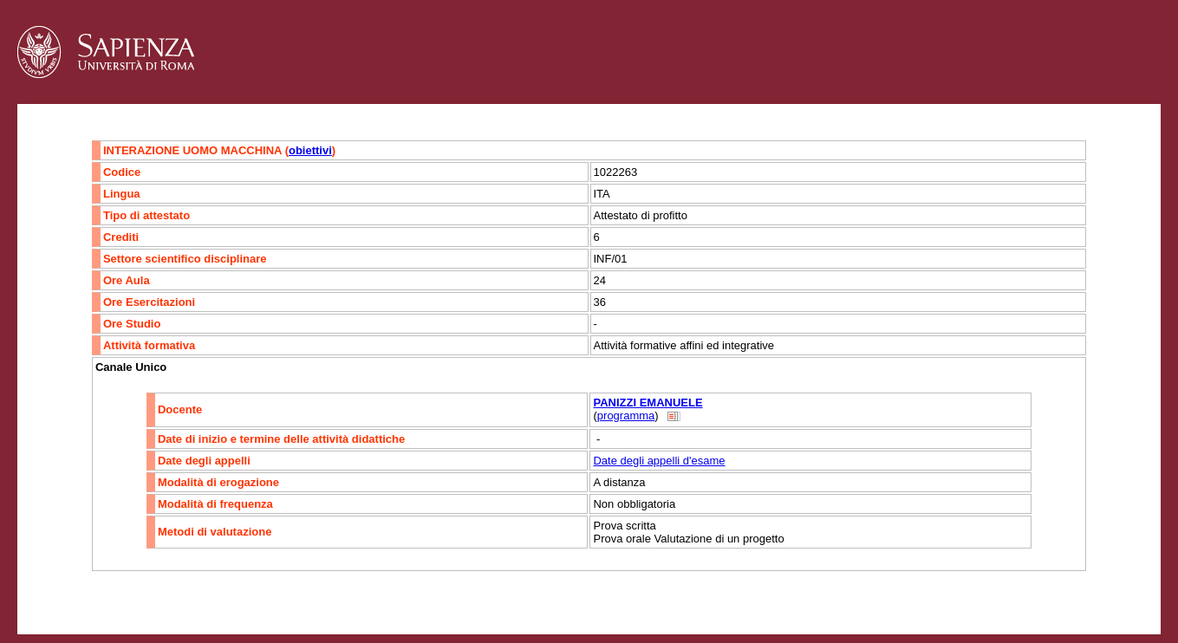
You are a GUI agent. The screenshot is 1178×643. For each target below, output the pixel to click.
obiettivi (310, 150)
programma (625, 415)
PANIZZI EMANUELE (647, 402)
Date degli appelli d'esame (659, 460)
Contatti (62, 605)
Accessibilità (125, 605)
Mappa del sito (207, 605)
